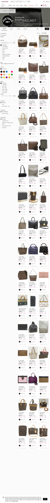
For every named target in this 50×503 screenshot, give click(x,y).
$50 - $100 (4, 87)
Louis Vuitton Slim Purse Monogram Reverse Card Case (43, 387)
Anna (2, 59)
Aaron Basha (4, 46)
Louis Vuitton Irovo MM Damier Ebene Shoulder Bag (32, 283)
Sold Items (4, 127)
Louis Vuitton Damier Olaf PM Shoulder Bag (22, 283)
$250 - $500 (4, 91)
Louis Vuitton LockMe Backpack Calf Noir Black (22, 101)
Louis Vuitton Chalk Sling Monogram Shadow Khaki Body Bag (43, 153)
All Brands (4, 45)
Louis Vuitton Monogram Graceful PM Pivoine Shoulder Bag (22, 49)
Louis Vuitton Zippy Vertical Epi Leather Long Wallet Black (32, 309)
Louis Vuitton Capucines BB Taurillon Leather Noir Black (43, 257)
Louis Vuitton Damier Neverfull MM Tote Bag (22, 257)
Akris (2, 51)
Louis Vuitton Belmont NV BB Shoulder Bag (43, 439)
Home (21, 5)
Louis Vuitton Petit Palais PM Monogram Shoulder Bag (33, 439)
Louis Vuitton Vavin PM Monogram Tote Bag (22, 413)
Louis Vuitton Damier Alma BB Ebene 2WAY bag (32, 127)
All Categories (3, 35)
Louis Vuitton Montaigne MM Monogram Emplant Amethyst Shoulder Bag (33, 387)
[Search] (21, 2)
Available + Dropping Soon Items (7, 123)
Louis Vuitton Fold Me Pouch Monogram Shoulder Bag (33, 205)
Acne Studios (4, 48)
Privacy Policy (15, 501)
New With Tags (4, 113)
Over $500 (4, 92)
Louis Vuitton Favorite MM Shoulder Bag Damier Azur (42, 335)
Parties (25, 5)
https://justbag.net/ (20, 22)
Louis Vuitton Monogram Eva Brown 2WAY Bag (32, 49)
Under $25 (4, 84)
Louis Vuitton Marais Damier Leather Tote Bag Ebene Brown (43, 205)
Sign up (47, 1)
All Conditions (4, 111)
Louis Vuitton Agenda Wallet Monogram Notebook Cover (22, 439)
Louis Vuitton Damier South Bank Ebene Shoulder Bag (32, 75)
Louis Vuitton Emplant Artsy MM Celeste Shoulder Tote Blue (33, 257)
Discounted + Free (5, 106)
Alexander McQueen (6, 54)
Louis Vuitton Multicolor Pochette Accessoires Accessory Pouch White (43, 309)
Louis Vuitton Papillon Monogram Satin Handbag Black (22, 179)
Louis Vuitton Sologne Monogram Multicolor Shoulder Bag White (42, 49)
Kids (17, 5)
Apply (14, 95)
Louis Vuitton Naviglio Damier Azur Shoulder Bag (32, 179)
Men (14, 5)
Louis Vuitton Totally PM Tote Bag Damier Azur (32, 361)
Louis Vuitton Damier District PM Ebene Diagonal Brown (32, 153)
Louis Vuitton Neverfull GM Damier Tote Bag (43, 75)
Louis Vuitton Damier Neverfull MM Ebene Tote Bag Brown (22, 153)
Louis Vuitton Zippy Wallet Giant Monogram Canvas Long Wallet (22, 361)
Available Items (4, 120)
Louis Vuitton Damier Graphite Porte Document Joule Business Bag (32, 231)
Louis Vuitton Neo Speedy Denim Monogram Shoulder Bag (22, 309)
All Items (3, 102)
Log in (44, 1)
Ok (45, 499)
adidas (3, 49)
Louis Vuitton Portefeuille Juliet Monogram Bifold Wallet (22, 387)
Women (10, 5)
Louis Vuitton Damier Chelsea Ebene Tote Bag (43, 101)
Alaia (2, 52)
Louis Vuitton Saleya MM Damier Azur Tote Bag (22, 127)
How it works (36, 5)
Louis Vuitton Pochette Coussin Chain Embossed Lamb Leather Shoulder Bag (22, 205)
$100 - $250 (4, 89)
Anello (3, 57)
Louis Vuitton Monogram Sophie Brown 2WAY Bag (22, 75)
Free (2, 104)
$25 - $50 (3, 86)
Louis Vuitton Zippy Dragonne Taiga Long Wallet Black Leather (22, 335)
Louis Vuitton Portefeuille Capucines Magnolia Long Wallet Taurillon (43, 283)
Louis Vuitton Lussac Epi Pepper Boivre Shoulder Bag (22, 231)
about (42, 28)
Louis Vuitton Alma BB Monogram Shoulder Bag (42, 413)
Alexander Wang (5, 55)
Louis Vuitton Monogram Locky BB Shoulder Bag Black (43, 231)
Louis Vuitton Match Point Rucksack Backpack (32, 335)
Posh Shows (31, 5)
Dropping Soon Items (6, 125)
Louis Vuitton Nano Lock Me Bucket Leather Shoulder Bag (43, 179)
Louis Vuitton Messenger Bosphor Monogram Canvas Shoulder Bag (32, 413)
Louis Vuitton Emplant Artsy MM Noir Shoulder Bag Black (33, 101)
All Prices (3, 83)
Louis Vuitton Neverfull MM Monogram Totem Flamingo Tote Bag (43, 361)
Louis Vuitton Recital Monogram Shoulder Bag (43, 127)
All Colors (3, 68)
